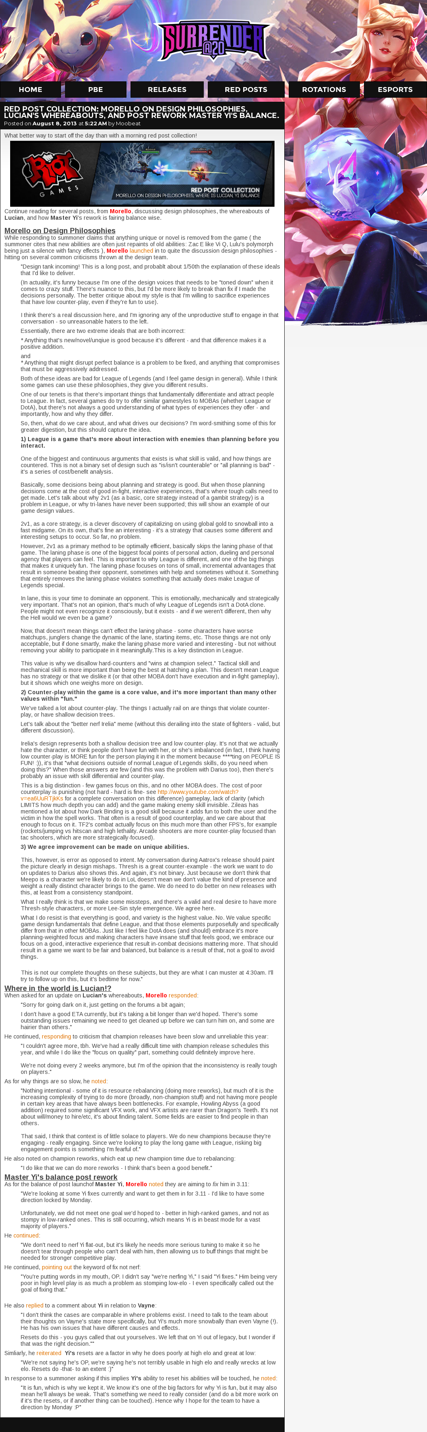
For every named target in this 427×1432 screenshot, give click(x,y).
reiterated (50, 1353)
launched (142, 250)
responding (57, 1036)
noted (99, 1081)
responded (183, 995)
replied (35, 1305)
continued (26, 1235)
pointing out (57, 1267)
